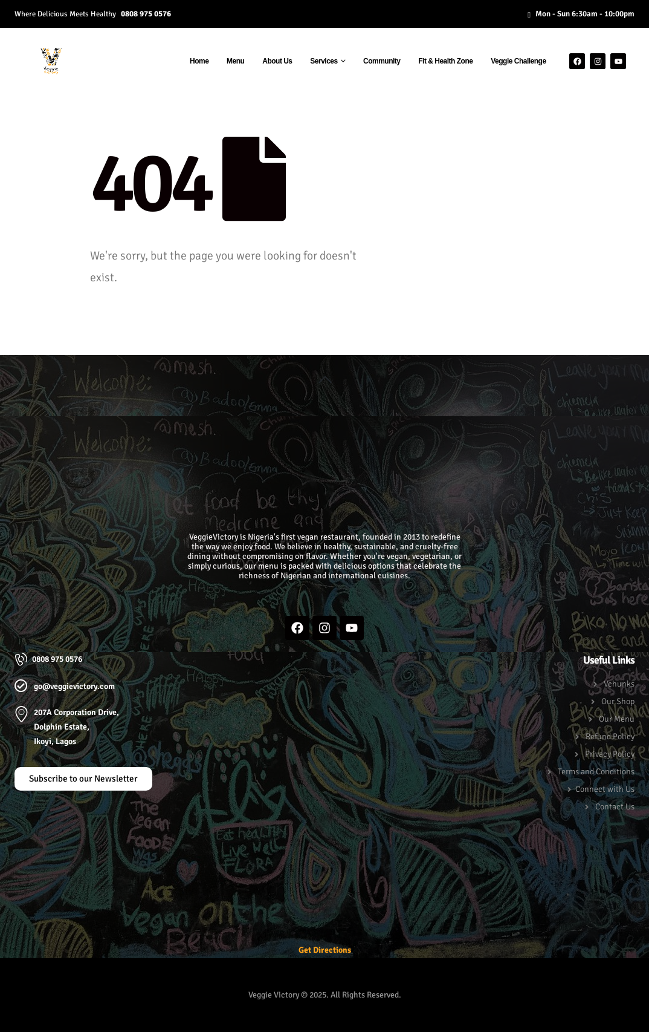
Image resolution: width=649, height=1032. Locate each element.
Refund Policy (610, 736)
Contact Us (614, 807)
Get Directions (325, 950)
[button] (325, 380)
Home (199, 61)
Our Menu (616, 719)
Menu (235, 61)
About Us (277, 61)
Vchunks (619, 684)
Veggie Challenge (518, 61)
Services (323, 61)
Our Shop (617, 701)
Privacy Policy (609, 754)
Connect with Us (604, 789)
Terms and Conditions (596, 771)
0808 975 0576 (146, 13)
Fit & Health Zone (445, 61)
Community (382, 61)
